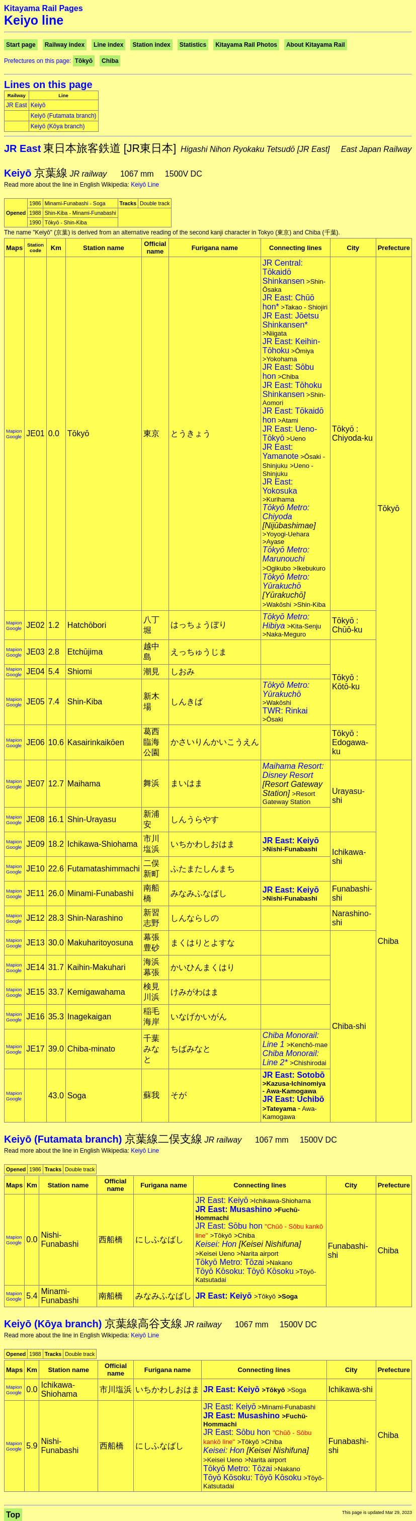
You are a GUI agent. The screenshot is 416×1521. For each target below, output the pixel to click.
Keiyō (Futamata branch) (64, 115)
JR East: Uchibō (293, 1099)
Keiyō (38, 105)
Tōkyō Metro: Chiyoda (286, 512)
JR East (16, 105)
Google (14, 436)
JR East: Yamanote (281, 451)
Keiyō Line (145, 184)
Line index (108, 44)
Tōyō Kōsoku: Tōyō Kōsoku (244, 1271)
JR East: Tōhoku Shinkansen (292, 389)
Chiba (110, 60)
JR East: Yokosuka (280, 486)
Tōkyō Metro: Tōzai (229, 1262)
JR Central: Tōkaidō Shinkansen (284, 272)
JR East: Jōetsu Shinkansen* (291, 320)
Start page (21, 44)
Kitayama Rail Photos (246, 44)
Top (13, 1514)
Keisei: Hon (215, 1244)
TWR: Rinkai (285, 710)
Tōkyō (84, 60)
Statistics (193, 44)
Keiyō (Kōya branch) (58, 126)
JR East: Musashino (233, 1209)
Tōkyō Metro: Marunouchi (286, 554)
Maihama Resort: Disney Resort (293, 770)
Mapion (14, 431)
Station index (151, 44)
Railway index (65, 44)
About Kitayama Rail (315, 44)
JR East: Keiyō (291, 840)
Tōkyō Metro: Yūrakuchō (286, 581)
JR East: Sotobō (294, 1075)
